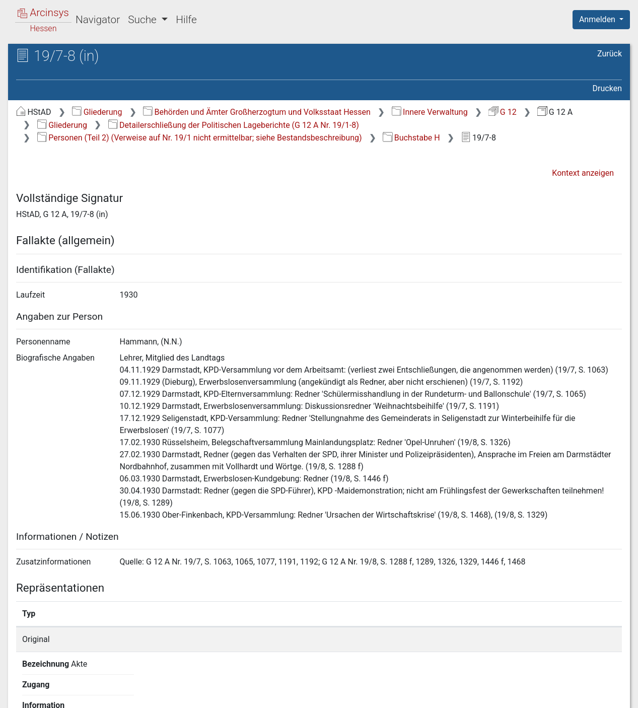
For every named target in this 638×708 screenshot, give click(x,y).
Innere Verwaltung (430, 112)
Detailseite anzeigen (480, 639)
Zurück (609, 53)
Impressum (604, 694)
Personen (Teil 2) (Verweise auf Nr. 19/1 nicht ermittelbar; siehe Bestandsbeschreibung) (199, 138)
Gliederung (97, 112)
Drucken (607, 88)
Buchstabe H (411, 138)
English (23, 687)
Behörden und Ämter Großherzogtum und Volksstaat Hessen (257, 112)
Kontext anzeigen (583, 173)
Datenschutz (453, 694)
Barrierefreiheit (530, 694)
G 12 (502, 112)
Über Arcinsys (378, 694)
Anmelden (598, 19)
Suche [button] (143, 20)
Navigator (98, 20)
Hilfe (186, 20)
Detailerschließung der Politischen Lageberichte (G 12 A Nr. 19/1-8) (233, 125)
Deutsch (60, 687)
